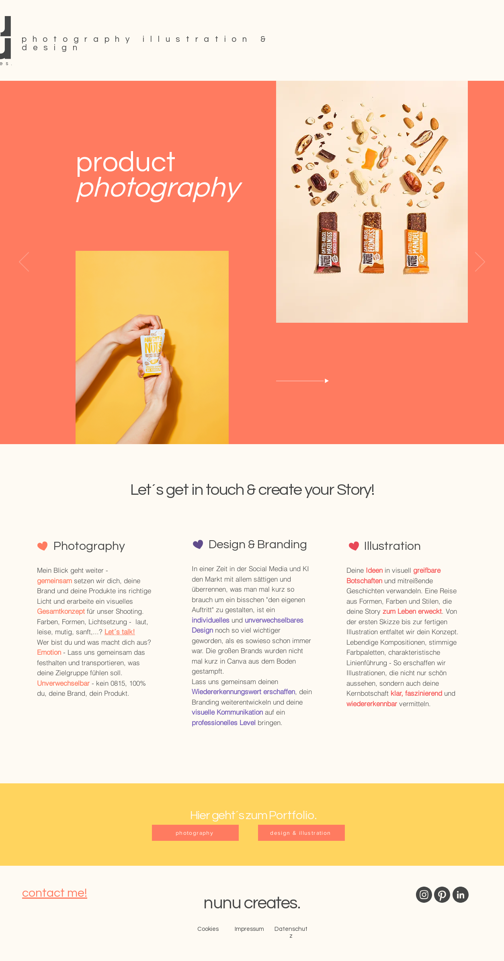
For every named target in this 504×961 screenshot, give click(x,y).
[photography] (195, 833)
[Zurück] (24, 262)
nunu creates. (251, 903)
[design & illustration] (301, 833)
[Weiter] (480, 262)
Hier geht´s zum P (233, 815)
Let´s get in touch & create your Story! (252, 490)
